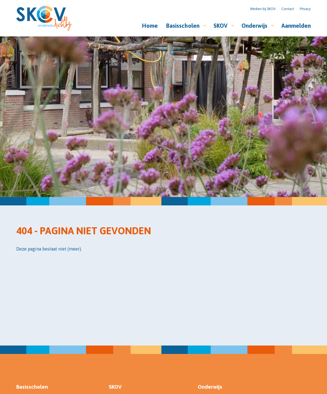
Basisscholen (183, 25)
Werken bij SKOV (263, 9)
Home (150, 25)
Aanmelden (296, 25)
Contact (287, 9)
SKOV (221, 25)
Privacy (305, 9)
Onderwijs (254, 25)
